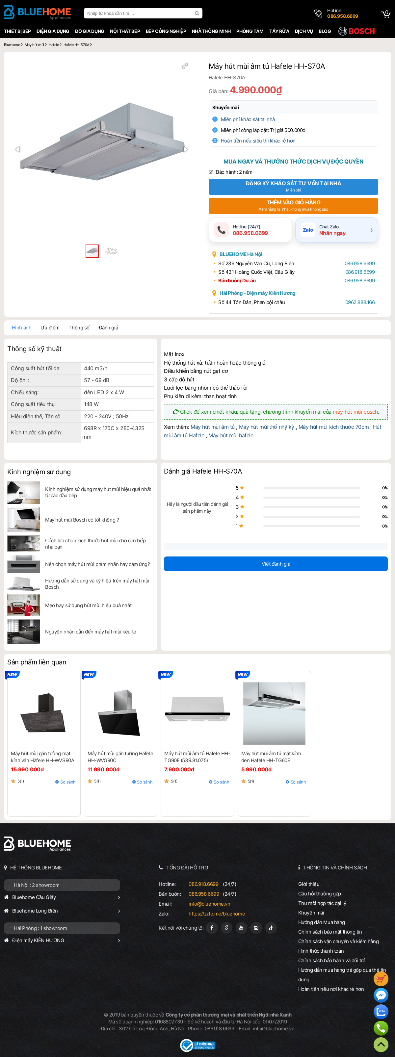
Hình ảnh (22, 327)
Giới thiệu (309, 884)
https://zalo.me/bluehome (217, 914)
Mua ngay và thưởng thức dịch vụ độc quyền (293, 161)
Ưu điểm (50, 327)
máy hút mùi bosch (355, 411)
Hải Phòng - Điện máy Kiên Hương (258, 293)
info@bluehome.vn (209, 904)
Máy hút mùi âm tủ (213, 427)
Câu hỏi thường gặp (319, 893)
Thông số (79, 327)
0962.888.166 (360, 302)
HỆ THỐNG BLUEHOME (36, 867)
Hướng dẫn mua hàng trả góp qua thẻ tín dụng (342, 975)
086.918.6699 (360, 272)
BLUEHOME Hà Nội (241, 254)
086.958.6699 (360, 263)
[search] (197, 13)
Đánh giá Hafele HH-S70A (203, 471)
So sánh (68, 782)
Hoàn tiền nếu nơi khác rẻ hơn (331, 989)
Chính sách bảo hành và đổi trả (331, 960)
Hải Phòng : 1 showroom (40, 928)
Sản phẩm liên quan (36, 662)
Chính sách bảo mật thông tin (330, 932)
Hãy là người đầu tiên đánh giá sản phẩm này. (197, 507)
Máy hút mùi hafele (230, 435)
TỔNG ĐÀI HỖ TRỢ (187, 867)
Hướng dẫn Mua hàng (321, 922)
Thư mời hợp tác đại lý (322, 903)
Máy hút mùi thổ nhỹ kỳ (267, 427)
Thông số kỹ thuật (34, 349)
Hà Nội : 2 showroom (37, 885)
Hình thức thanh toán (321, 951)
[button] (185, 66)
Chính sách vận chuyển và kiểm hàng (338, 941)
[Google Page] (226, 928)
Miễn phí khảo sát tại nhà (248, 119)
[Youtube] (241, 928)
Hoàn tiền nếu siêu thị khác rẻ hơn (258, 141)
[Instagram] (256, 928)
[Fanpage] (212, 928)
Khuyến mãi (225, 107)
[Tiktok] (271, 928)
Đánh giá (108, 327)
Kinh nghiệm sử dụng (39, 472)
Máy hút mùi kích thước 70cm (334, 427)
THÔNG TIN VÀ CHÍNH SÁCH (335, 867)
